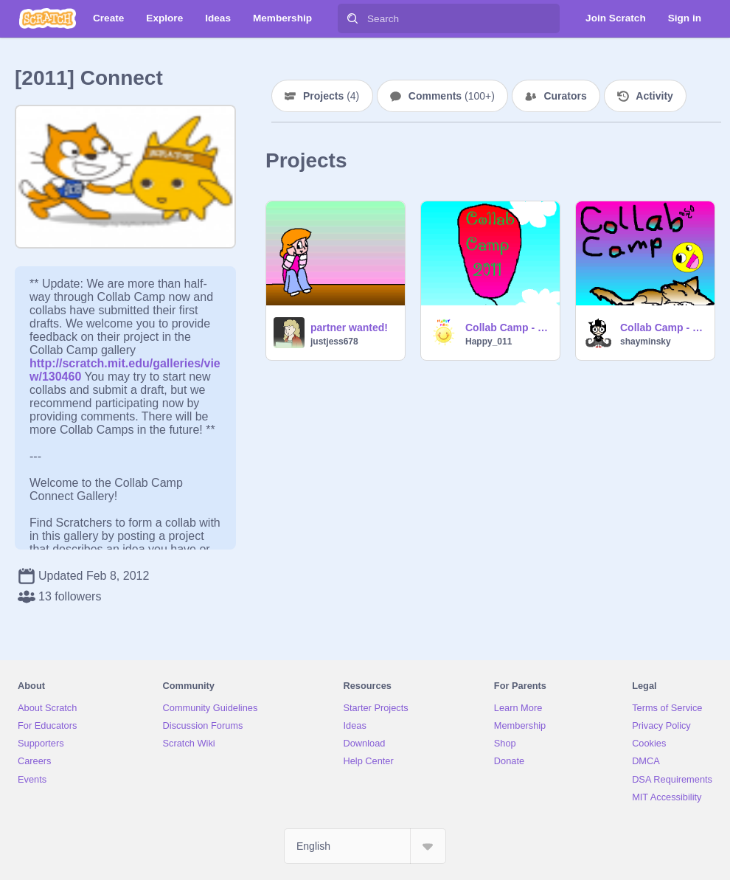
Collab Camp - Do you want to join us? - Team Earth (508, 327)
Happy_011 (488, 341)
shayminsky (645, 341)
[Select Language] (365, 846)
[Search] (352, 18)
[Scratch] (47, 18)
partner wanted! (349, 327)
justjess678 (334, 341)
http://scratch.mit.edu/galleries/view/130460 (124, 363)
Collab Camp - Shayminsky (663, 327)
